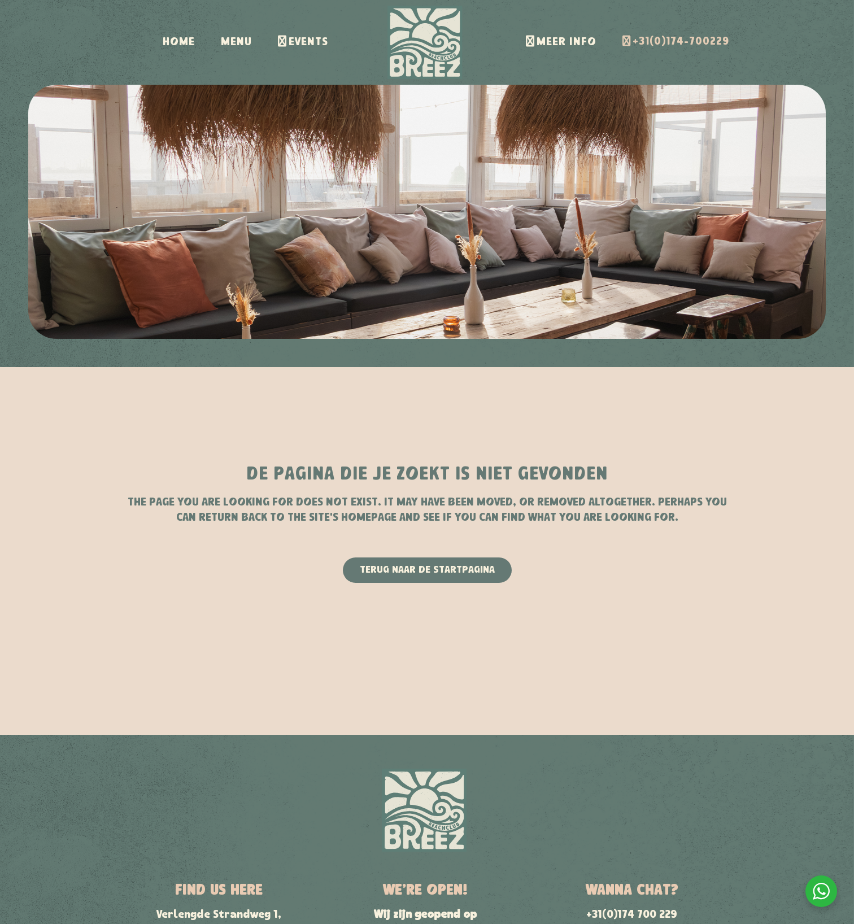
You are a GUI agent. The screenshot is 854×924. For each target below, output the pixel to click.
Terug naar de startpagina (427, 570)
